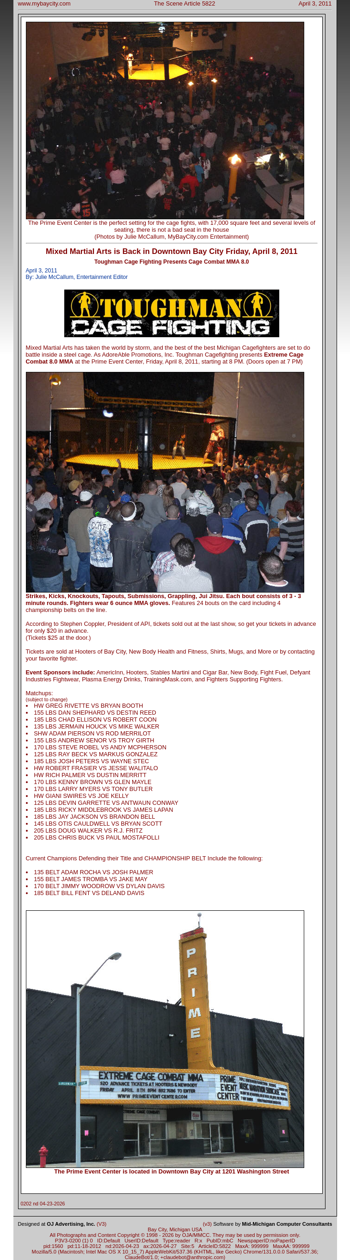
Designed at (56, 1224)
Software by (272, 1224)
